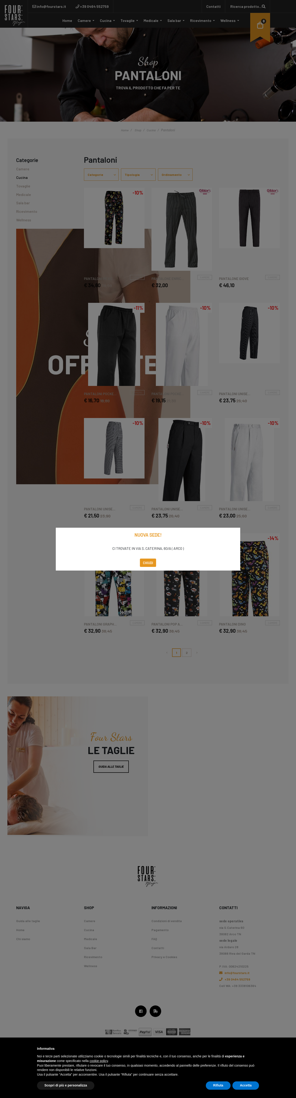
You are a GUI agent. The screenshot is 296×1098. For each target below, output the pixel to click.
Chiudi (148, 563)
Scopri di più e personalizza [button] (65, 1085)
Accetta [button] (246, 1085)
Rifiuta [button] (218, 1085)
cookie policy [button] (98, 1061)
